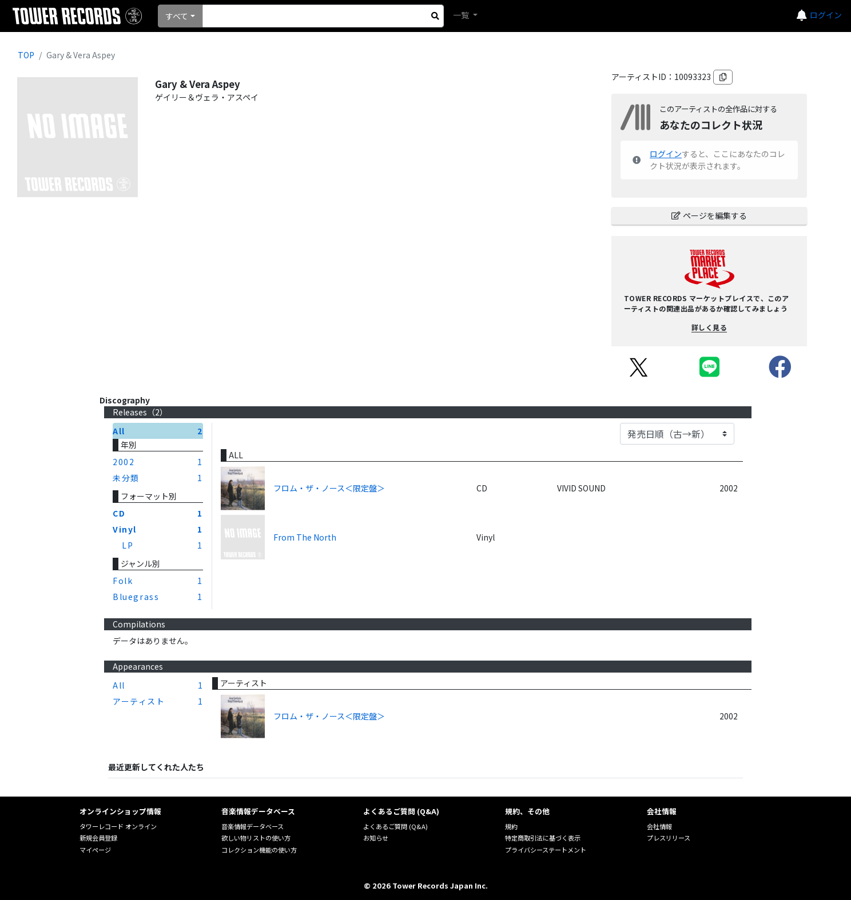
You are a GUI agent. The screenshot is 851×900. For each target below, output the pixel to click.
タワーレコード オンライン (118, 826)
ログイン (826, 15)
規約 (511, 826)
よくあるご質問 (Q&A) (395, 826)
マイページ (95, 849)
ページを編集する (709, 215)
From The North (304, 537)
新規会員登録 (98, 837)
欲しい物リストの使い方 (256, 837)
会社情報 (659, 826)
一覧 (462, 15)
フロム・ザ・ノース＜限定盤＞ (329, 488)
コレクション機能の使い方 (259, 849)
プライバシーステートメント (545, 849)
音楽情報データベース (252, 826)
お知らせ (375, 837)
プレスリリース (668, 837)
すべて (176, 16)
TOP (26, 55)
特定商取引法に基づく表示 (542, 837)
